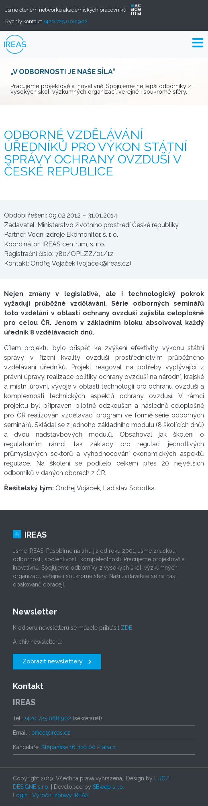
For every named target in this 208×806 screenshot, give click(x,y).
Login (20, 795)
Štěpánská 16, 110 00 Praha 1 (78, 747)
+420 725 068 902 (65, 21)
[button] (57, 661)
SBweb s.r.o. (108, 787)
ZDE (126, 628)
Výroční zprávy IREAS (60, 795)
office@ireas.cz (50, 732)
